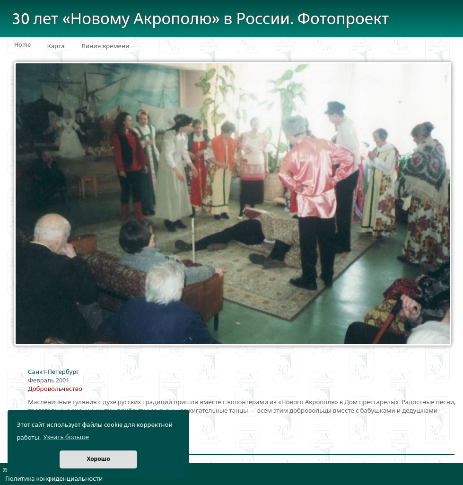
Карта (56, 46)
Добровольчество (55, 389)
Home (22, 45)
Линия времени (105, 46)
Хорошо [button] (98, 459)
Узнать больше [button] (66, 437)
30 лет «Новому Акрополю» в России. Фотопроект (200, 19)
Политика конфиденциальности (54, 479)
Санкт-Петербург (53, 372)
